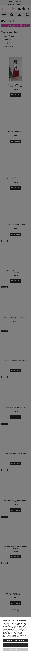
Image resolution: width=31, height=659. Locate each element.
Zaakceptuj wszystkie (15, 649)
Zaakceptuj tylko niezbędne (15, 640)
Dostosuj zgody (15, 645)
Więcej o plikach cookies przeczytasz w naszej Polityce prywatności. (14, 635)
